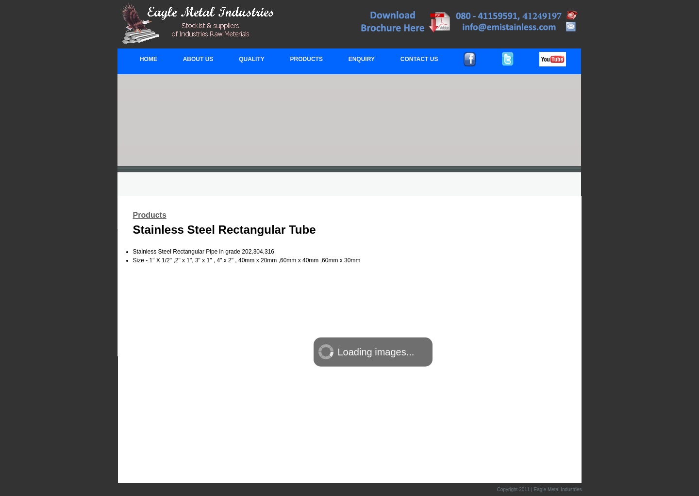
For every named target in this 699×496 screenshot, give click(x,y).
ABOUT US (198, 59)
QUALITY (252, 59)
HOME (148, 59)
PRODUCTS (306, 59)
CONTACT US (419, 59)
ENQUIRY (362, 59)
